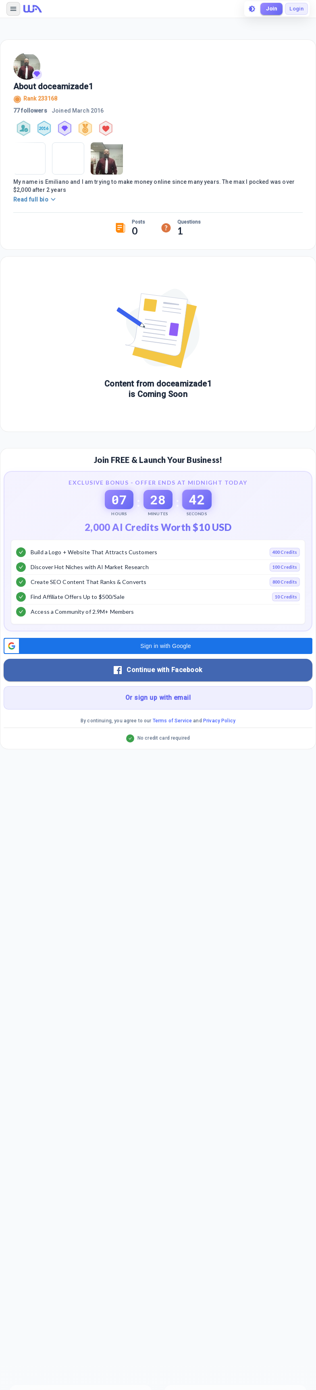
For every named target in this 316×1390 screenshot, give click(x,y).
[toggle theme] (252, 9)
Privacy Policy (219, 721)
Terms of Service (172, 721)
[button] (158, 646)
